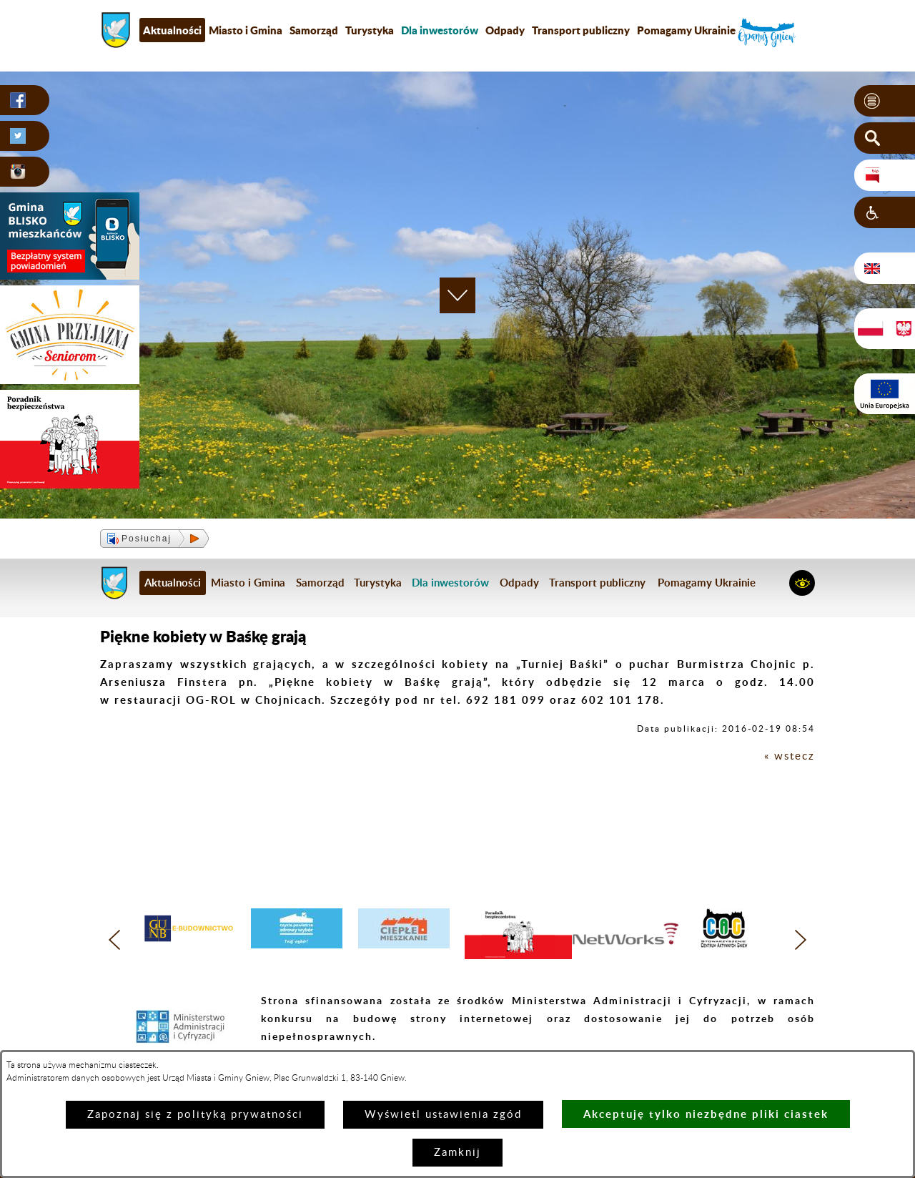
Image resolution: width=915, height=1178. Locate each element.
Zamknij (457, 1152)
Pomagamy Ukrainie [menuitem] (686, 30)
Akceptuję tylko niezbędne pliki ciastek (706, 1113)
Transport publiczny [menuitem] (581, 30)
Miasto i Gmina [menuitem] (245, 30)
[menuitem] (439, 30)
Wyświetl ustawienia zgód (443, 1114)
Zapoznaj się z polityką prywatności (195, 1114)
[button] (885, 101)
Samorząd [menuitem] (314, 30)
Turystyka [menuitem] (369, 30)
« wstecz (789, 756)
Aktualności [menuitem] (172, 30)
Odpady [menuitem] (505, 30)
